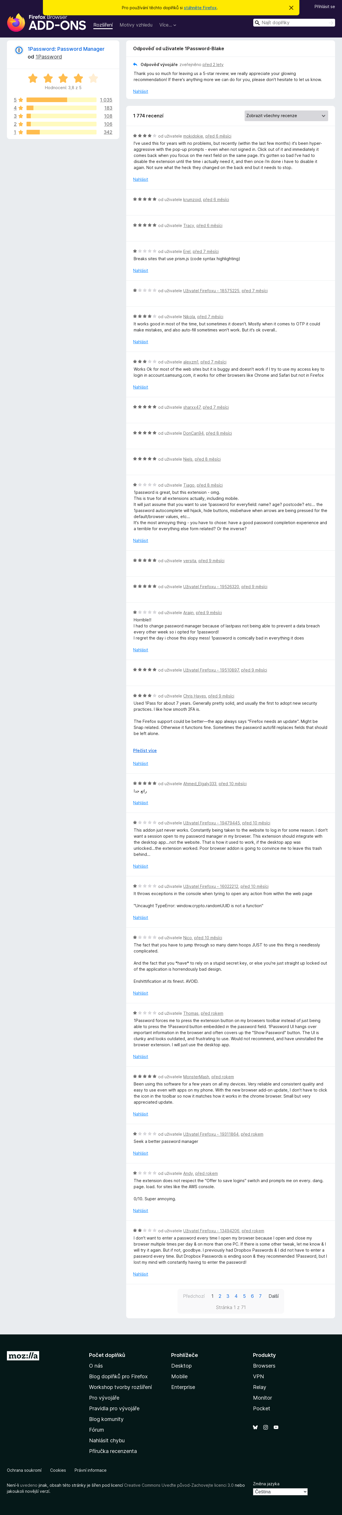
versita (189, 560)
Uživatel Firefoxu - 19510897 (211, 669)
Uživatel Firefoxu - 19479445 (211, 822)
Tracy (188, 225)
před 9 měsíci (211, 560)
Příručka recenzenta (113, 1451)
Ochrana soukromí (24, 1470)
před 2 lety (213, 64)
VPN (258, 1376)
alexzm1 (190, 361)
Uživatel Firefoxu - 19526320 (211, 586)
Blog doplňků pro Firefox (118, 1376)
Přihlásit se (325, 6)
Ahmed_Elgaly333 (199, 783)
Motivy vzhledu (136, 25)
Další (274, 1296)
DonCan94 (193, 433)
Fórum (96, 1430)
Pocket (261, 1408)
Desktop (181, 1366)
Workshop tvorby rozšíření (120, 1387)
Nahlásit (140, 91)
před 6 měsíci (218, 136)
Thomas (191, 1013)
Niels (187, 459)
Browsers (264, 1366)
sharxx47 (192, 407)
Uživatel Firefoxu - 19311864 (211, 1134)
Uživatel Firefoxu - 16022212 (210, 886)
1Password (48, 57)
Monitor (262, 1398)
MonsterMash (196, 1076)
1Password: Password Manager (66, 49)
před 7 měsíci (206, 251)
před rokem (212, 1013)
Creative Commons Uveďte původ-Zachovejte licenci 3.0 (179, 1485)
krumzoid (192, 199)
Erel (186, 251)
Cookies (58, 1470)
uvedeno (29, 1485)
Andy (188, 1173)
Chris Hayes (194, 695)
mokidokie (193, 136)
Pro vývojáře (104, 1398)
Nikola (189, 316)
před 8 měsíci (219, 433)
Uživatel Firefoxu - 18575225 (211, 290)
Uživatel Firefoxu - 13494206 (211, 1230)
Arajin (188, 612)
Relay (259, 1387)
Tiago (188, 485)
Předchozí (194, 1296)
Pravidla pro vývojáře (114, 1408)
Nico (187, 937)
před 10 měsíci (233, 783)
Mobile (179, 1376)
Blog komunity (106, 1419)
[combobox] (294, 23)
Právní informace (91, 1470)
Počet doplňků (107, 1355)
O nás (96, 1366)
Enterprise (183, 1387)
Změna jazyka (266, 1483)
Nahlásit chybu (107, 1440)
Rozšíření (103, 25)
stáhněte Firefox (200, 7)
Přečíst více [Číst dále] (145, 750)
